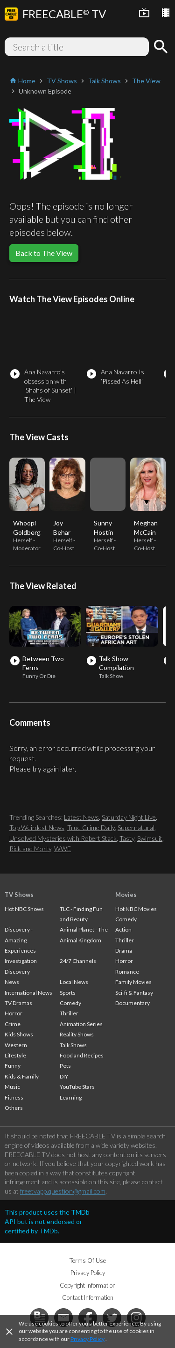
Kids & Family (22, 1076)
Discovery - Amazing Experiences (20, 940)
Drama (123, 950)
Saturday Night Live (129, 817)
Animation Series (81, 1023)
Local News (74, 981)
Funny (13, 1065)
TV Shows (19, 894)
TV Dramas (18, 1002)
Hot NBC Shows (24, 908)
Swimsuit (149, 838)
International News (28, 992)
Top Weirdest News (36, 827)
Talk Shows (73, 1045)
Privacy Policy (87, 1338)
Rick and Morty (30, 849)
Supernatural (136, 827)
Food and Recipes (82, 1055)
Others (14, 1107)
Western (16, 1045)
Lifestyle (15, 1055)
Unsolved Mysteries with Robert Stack (63, 838)
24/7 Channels (78, 960)
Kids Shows (19, 1034)
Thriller (69, 1013)
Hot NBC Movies (136, 908)
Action (123, 929)
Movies (126, 894)
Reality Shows (77, 1034)
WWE (62, 849)
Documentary (132, 1002)
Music (12, 1086)
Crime (13, 1023)
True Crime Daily (91, 827)
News (12, 981)
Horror (13, 1013)
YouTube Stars (77, 1086)
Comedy (70, 1002)
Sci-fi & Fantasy (134, 992)
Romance (127, 971)
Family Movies (133, 981)
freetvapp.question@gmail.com (62, 1191)
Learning (71, 1097)
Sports (68, 992)
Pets (65, 1065)
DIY (64, 1076)
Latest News (81, 817)
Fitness (14, 1097)
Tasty (126, 838)
